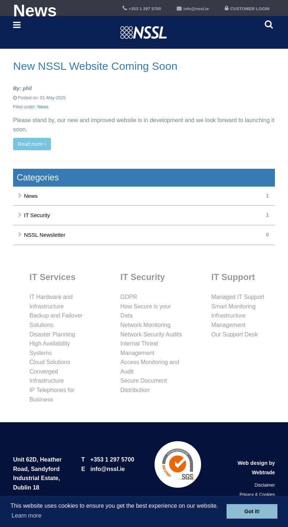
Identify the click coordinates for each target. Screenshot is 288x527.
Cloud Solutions (49, 362)
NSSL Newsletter (148, 234)
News (42, 106)
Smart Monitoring (233, 306)
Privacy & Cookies (257, 494)
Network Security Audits (151, 334)
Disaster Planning (52, 334)
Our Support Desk (234, 334)
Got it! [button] (252, 511)
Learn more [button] (26, 515)
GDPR (128, 297)
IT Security (148, 215)
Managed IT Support (237, 297)
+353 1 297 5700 (113, 459)
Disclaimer (265, 485)
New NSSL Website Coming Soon (95, 66)
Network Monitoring (145, 325)
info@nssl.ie (108, 469)
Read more (32, 144)
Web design (253, 463)
